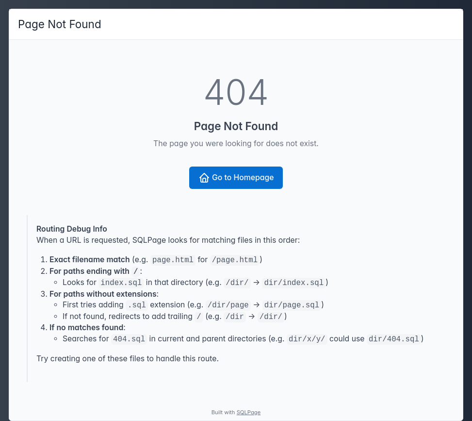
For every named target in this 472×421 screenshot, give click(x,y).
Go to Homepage (236, 178)
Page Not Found (59, 24)
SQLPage (249, 412)
